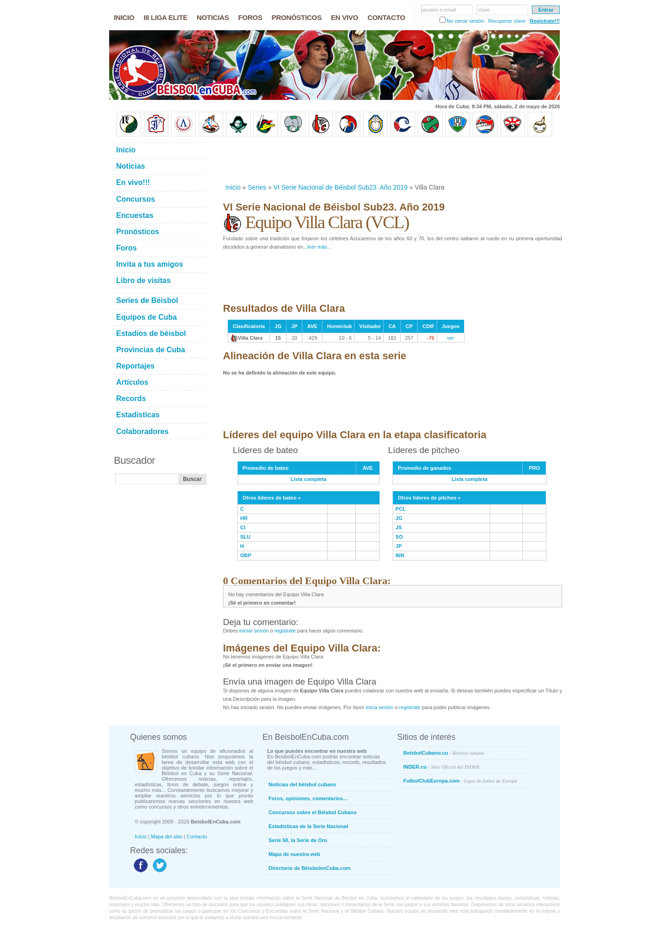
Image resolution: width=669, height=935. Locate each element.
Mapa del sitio (167, 836)
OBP (245, 555)
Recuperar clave (506, 21)
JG (398, 518)
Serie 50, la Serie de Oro (298, 840)
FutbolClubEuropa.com (460, 781)
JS (398, 527)
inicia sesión (380, 707)
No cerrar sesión (465, 21)
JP (398, 546)
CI (242, 527)
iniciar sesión (254, 630)
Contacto (197, 836)
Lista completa (309, 479)
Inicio (233, 187)
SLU (245, 537)
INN (399, 555)
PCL (400, 509)
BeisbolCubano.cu (443, 753)
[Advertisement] (392, 160)
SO (399, 537)
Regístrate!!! (545, 21)
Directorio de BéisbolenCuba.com (310, 868)
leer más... (319, 247)
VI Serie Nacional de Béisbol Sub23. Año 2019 (341, 187)
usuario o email (438, 10)
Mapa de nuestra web (294, 854)
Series (257, 187)
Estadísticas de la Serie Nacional (308, 826)
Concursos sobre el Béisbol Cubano (312, 812)
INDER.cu (441, 767)
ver (450, 338)
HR (244, 518)
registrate (285, 630)
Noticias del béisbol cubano (302, 784)
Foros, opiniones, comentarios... (308, 798)
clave (484, 10)
